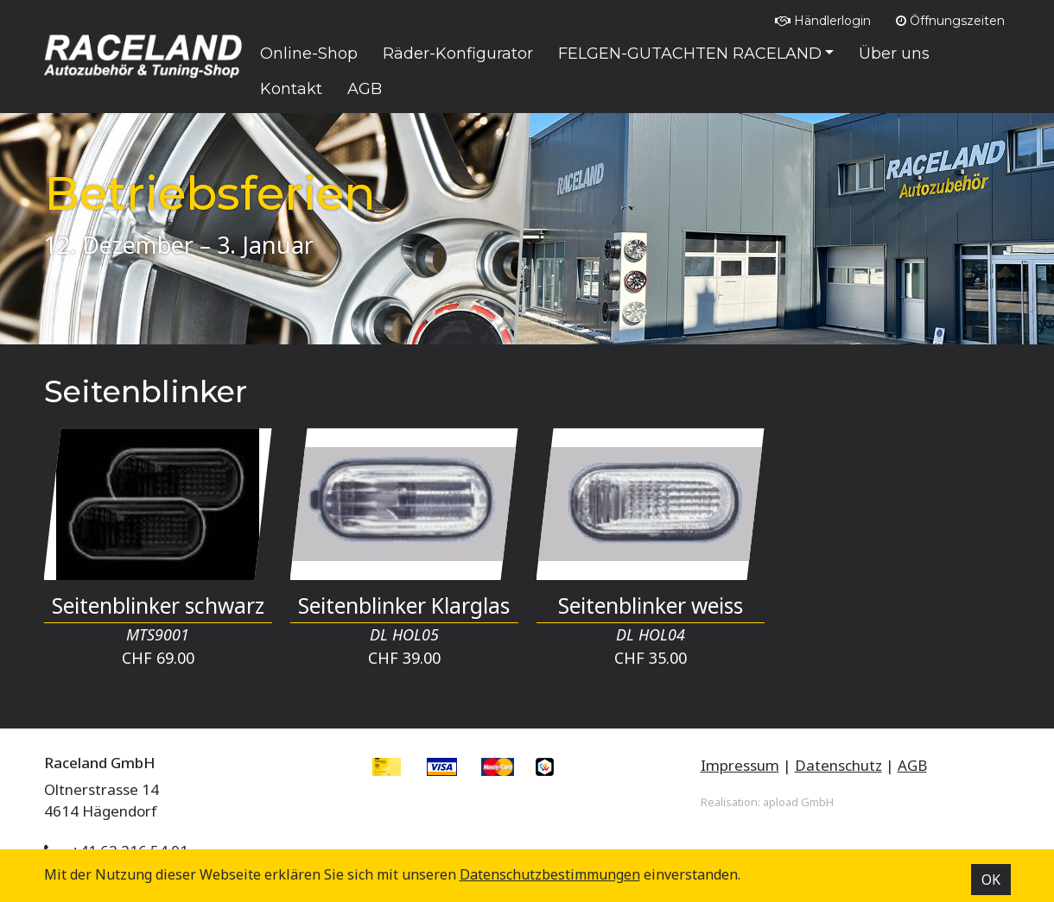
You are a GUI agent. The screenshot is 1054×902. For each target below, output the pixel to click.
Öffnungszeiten (950, 20)
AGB (912, 765)
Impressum (740, 765)
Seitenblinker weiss (650, 605)
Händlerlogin (823, 20)
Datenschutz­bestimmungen (550, 874)
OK (990, 879)
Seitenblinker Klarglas (404, 605)
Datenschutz (838, 765)
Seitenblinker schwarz (158, 605)
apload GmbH (798, 802)
